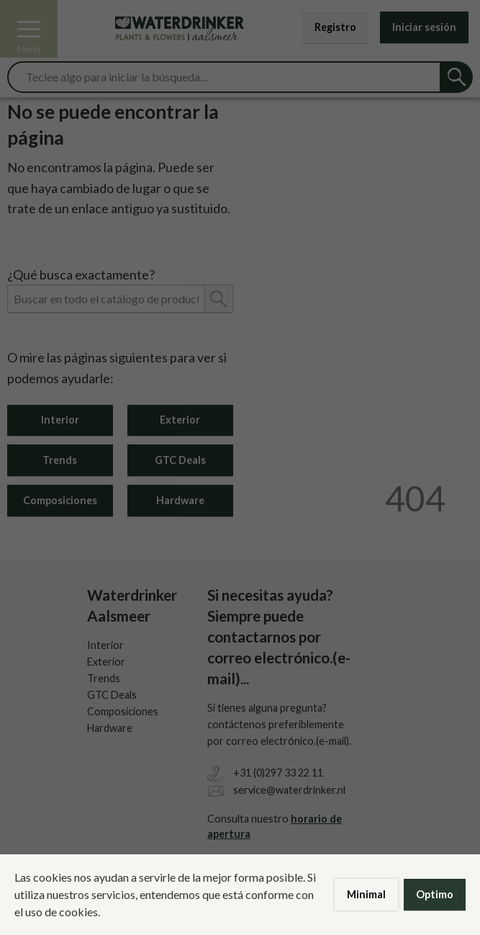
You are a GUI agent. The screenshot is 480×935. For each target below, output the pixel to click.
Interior (60, 419)
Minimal (366, 894)
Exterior (180, 419)
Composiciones (60, 500)
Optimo (434, 894)
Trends (59, 460)
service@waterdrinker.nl (289, 790)
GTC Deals (180, 460)
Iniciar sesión (424, 27)
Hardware (180, 500)
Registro (335, 27)
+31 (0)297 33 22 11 (278, 772)
